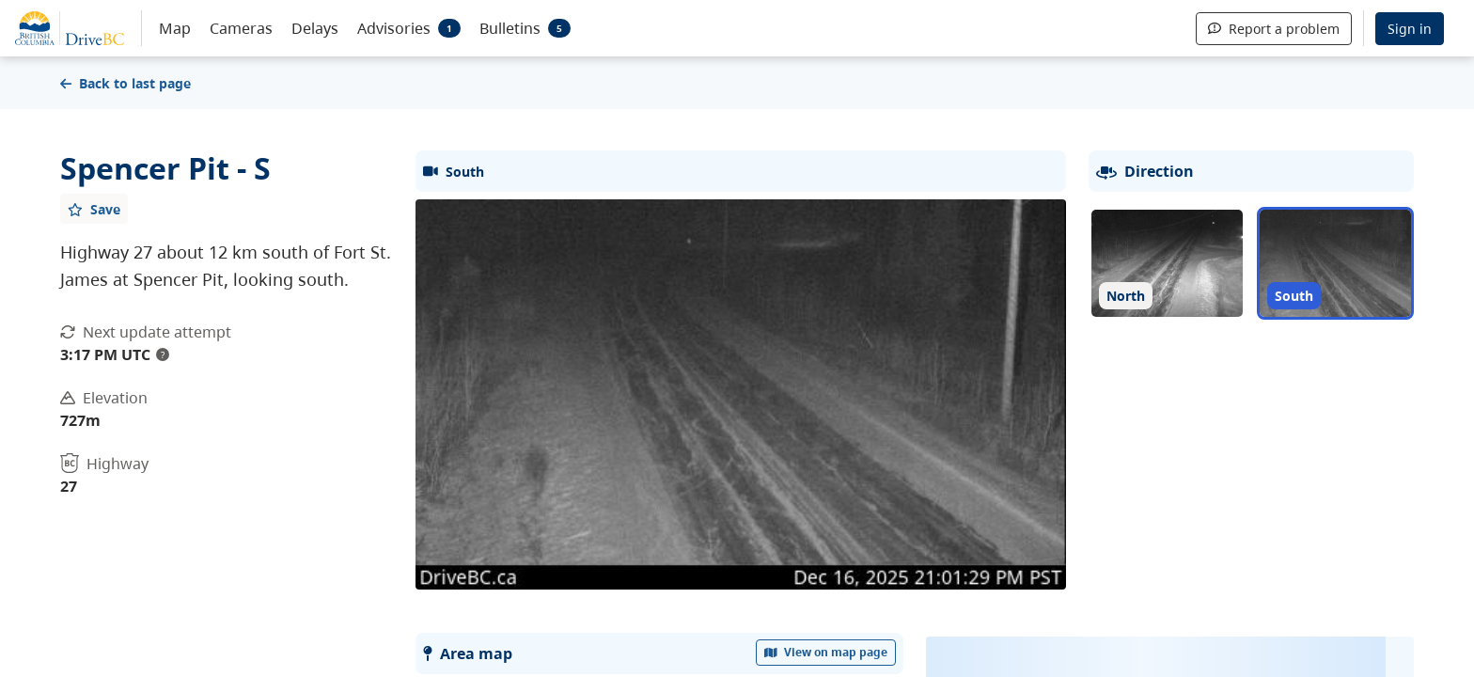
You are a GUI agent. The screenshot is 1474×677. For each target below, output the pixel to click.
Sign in (1410, 29)
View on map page (826, 652)
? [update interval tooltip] (163, 354)
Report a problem (1274, 29)
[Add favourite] (94, 209)
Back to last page (125, 83)
